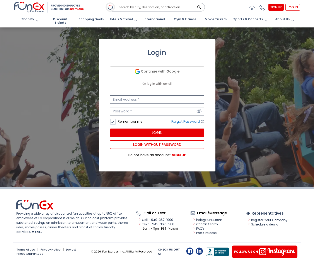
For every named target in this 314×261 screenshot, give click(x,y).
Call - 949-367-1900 (155, 220)
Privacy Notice (51, 249)
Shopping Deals (91, 19)
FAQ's (199, 228)
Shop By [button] (27, 19)
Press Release (205, 233)
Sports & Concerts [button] (248, 19)
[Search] (199, 7)
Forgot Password (187, 121)
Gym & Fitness (185, 19)
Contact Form (205, 224)
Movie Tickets (216, 19)
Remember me (130, 121)
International (154, 19)
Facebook (189, 251)
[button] (262, 7)
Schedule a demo (263, 224)
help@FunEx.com (207, 220)
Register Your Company (267, 220)
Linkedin (199, 251)
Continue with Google (157, 71)
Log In (292, 7)
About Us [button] (282, 19)
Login (157, 132)
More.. (37, 232)
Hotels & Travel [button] (121, 19)
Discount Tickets (60, 21)
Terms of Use (26, 249)
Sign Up (276, 7)
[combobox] (157, 7)
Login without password (157, 144)
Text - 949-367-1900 (156, 224)
